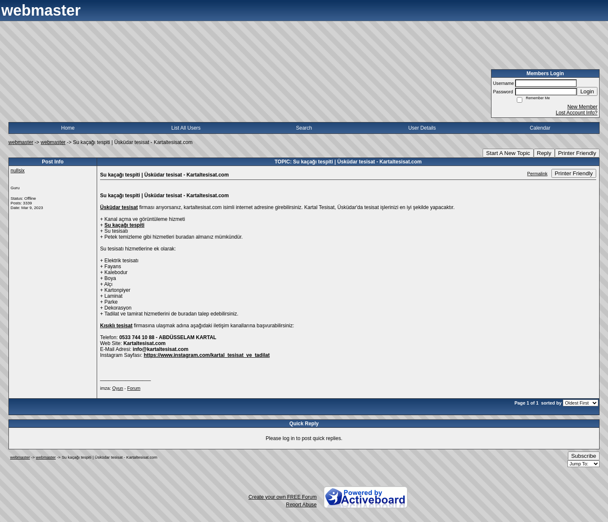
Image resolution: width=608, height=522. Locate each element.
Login (587, 91)
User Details (422, 128)
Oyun (117, 388)
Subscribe (583, 456)
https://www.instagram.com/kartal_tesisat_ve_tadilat (206, 355)
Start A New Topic (508, 153)
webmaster (20, 142)
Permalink (537, 173)
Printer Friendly (577, 153)
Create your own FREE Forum (283, 497)
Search (304, 128)
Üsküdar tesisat (119, 207)
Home (68, 128)
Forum (133, 388)
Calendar (540, 128)
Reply (544, 153)
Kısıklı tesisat (116, 326)
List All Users (186, 128)
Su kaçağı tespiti (124, 225)
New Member (582, 107)
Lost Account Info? (576, 113)
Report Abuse (301, 505)
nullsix (17, 171)
